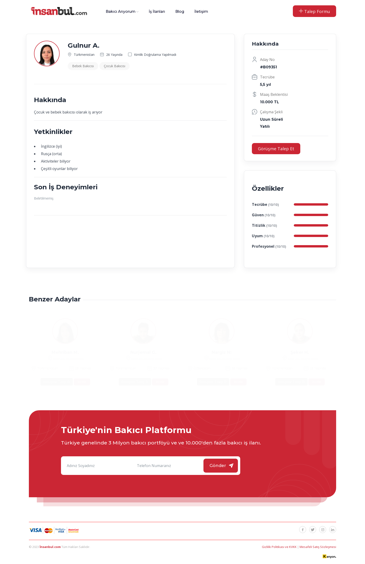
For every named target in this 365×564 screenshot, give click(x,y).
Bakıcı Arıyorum (120, 11)
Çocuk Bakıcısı (114, 66)
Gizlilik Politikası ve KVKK (279, 547)
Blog (179, 11)
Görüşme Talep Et (276, 148)
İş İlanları (157, 11)
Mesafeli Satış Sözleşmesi (318, 547)
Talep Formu (314, 11)
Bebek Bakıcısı (83, 66)
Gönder (218, 465)
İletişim (201, 11)
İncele (82, 382)
